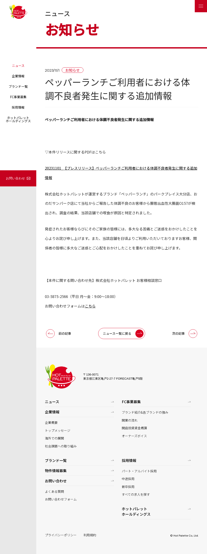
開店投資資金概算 (134, 428)
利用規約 (89, 535)
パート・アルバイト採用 (139, 471)
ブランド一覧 (18, 86)
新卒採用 (128, 487)
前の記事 (64, 333)
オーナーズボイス (134, 436)
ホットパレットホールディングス (18, 119)
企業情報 (18, 76)
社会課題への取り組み (61, 446)
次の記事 (178, 333)
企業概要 (51, 422)
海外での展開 (54, 438)
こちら (90, 306)
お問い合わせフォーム (61, 499)
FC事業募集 (18, 97)
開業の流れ (130, 420)
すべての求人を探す (136, 494)
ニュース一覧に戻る (117, 333)
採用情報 (18, 107)
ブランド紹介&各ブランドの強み (145, 412)
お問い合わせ (15, 178)
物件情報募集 (56, 470)
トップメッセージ (57, 430)
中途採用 (128, 479)
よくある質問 (54, 491)
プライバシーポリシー (61, 535)
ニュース (18, 65)
